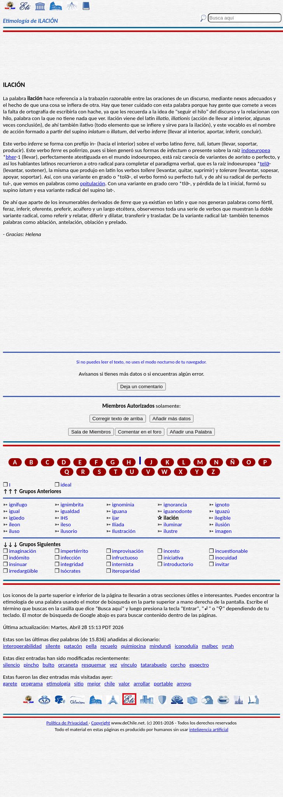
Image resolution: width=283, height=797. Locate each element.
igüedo (16, 518)
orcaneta (68, 664)
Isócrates (70, 571)
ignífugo (18, 504)
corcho (177, 664)
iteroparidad (126, 571)
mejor (94, 683)
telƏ (264, 163)
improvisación (127, 551)
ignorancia (175, 504)
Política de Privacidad (67, 723)
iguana (119, 511)
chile (109, 683)
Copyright (100, 723)
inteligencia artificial (208, 729)
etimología (58, 683)
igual (14, 511)
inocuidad (226, 557)
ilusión (222, 524)
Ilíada (118, 524)
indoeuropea (255, 150)
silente (52, 646)
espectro (199, 664)
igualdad (70, 511)
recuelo (108, 646)
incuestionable (231, 551)
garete (10, 683)
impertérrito (74, 551)
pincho (31, 664)
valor (124, 683)
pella (91, 646)
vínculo (129, 664)
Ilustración (124, 531)
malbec (210, 646)
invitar (222, 564)
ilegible (222, 518)
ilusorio (68, 531)
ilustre (171, 531)
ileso (65, 524)
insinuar (18, 564)
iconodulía (186, 646)
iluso (14, 531)
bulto (49, 664)
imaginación (22, 551)
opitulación (92, 183)
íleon (14, 524)
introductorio (178, 564)
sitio (79, 683)
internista (122, 564)
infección (70, 557)
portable (163, 683)
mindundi (160, 646)
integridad (71, 564)
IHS (64, 518)
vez (113, 664)
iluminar (173, 524)
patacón (73, 646)
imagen (223, 531)
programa (32, 683)
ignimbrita (71, 504)
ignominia (123, 504)
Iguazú (222, 511)
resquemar (94, 664)
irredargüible (23, 571)
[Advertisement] (141, 56)
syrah (228, 646)
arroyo (184, 683)
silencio (11, 664)
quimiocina (133, 646)
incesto (172, 551)
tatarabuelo (154, 664)
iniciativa (174, 557)
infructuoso (125, 557)
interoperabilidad (22, 646)
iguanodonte (178, 511)
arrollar (142, 683)
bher (11, 157)
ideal (65, 484)
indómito (19, 557)
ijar (115, 518)
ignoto (222, 504)
